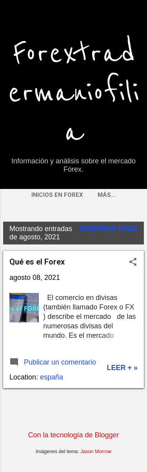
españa (51, 377)
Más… (107, 194)
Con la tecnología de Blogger (73, 435)
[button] (133, 262)
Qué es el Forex (37, 262)
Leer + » (122, 368)
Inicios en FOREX (57, 194)
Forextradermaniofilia (73, 93)
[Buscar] (136, 21)
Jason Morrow (95, 451)
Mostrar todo (109, 229)
